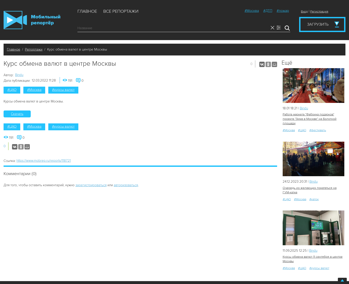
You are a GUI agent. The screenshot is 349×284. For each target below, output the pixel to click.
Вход (304, 11)
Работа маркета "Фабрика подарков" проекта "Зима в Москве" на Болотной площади (310, 118)
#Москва (252, 10)
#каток (314, 199)
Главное (87, 11)
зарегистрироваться (91, 185)
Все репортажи (120, 11)
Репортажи (34, 49)
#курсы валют (63, 90)
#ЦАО (11, 90)
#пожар (283, 10)
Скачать (17, 114)
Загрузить (318, 24)
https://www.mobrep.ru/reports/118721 (43, 161)
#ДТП (267, 10)
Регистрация (319, 11)
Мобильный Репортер (32, 20)
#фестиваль (317, 130)
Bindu (19, 75)
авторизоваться (126, 185)
